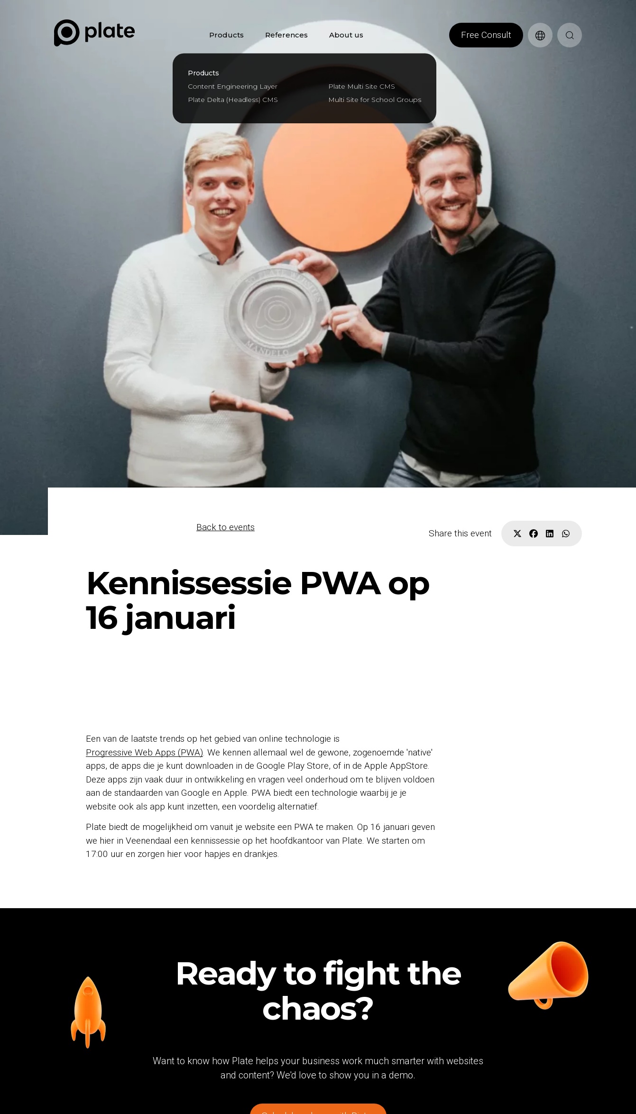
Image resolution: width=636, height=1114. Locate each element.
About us (346, 34)
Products (226, 34)
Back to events (225, 527)
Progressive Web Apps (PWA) (144, 751)
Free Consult (486, 34)
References (286, 34)
